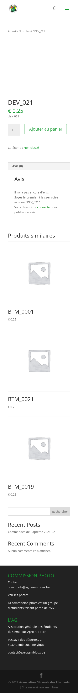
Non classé (25, 31)
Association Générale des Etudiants (44, 682)
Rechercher (60, 512)
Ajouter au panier (45, 129)
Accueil (12, 31)
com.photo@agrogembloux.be (29, 587)
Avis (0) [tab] (17, 166)
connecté (43, 207)
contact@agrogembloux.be (26, 652)
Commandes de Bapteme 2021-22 (31, 532)
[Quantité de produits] (14, 130)
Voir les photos (18, 595)
